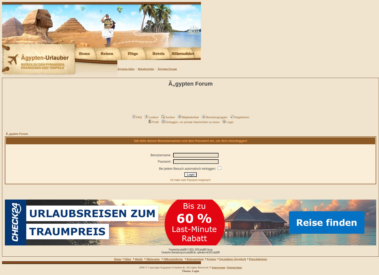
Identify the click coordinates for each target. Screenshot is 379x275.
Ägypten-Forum (167, 68)
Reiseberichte (146, 68)
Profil (153, 122)
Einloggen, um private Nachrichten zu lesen (191, 122)
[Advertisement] (191, 102)
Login (228, 122)
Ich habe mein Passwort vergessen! (190, 180)
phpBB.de (191, 252)
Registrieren (240, 117)
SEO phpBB (214, 252)
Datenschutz (234, 267)
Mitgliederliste (188, 117)
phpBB (183, 249)
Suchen (168, 117)
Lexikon (151, 117)
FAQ (137, 117)
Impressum (218, 267)
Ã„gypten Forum (17, 133)
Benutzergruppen (214, 117)
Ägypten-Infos (125, 68)
